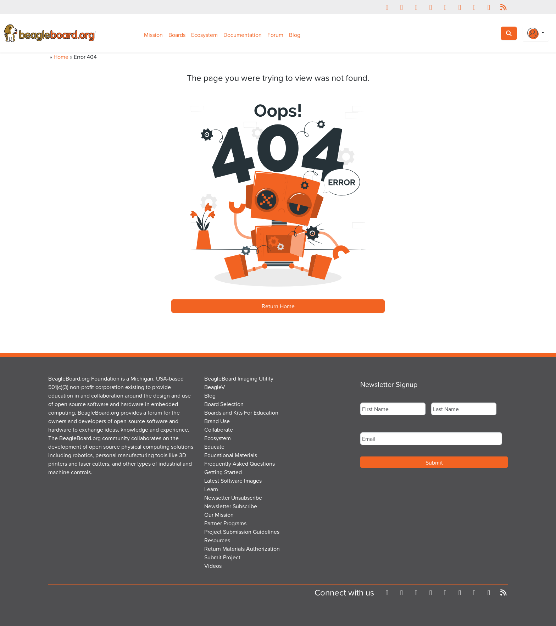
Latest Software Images (233, 480)
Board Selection (224, 404)
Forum (275, 35)
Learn (211, 489)
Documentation (242, 35)
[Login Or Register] (536, 33)
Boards (176, 35)
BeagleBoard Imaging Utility (238, 378)
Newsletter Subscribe (230, 506)
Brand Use (217, 421)
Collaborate (218, 429)
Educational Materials (230, 455)
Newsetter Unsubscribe (233, 498)
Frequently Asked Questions (239, 463)
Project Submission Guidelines (241, 532)
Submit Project (222, 557)
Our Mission (219, 515)
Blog (294, 35)
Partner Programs (225, 523)
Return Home (278, 306)
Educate (214, 446)
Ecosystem (204, 35)
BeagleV (214, 387)
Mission (153, 35)
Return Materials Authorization (242, 549)
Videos (213, 566)
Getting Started (223, 472)
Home (61, 57)
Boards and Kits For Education (241, 412)
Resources (217, 540)
